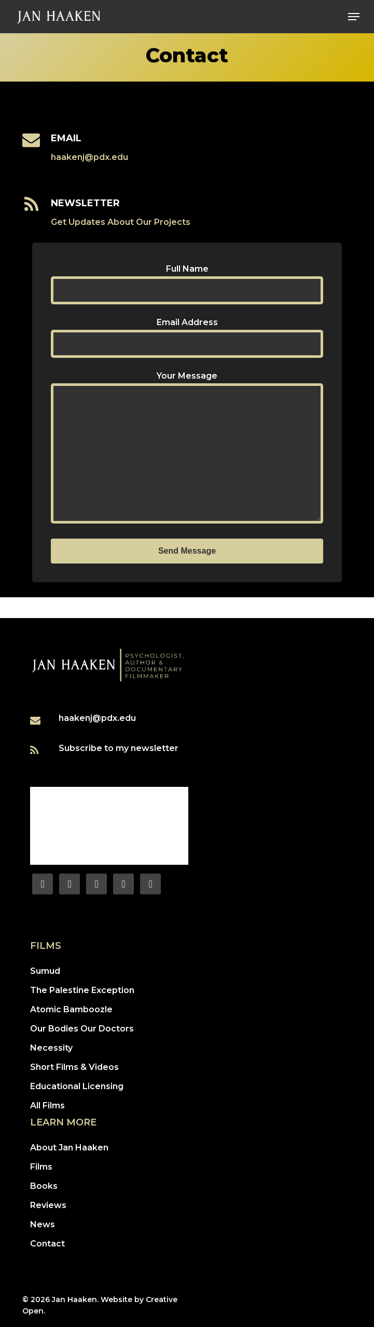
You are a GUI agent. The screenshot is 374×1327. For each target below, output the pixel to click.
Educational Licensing (76, 1086)
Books (44, 1186)
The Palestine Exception (82, 990)
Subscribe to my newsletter (118, 748)
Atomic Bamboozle (71, 1009)
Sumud (45, 971)
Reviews (48, 1205)
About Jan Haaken (69, 1147)
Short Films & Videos (74, 1067)
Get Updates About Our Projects (120, 222)
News (42, 1224)
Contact (47, 1244)
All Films (47, 1105)
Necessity (51, 1048)
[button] (353, 16)
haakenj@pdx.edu (89, 157)
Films (41, 1167)
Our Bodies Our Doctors (82, 1029)
